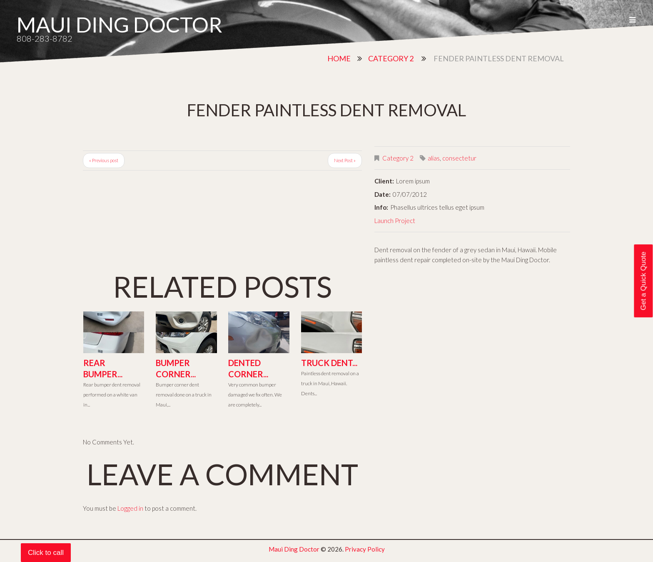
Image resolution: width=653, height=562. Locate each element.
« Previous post (103, 160)
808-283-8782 (44, 38)
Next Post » (345, 160)
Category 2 (391, 58)
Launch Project (394, 220)
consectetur (459, 158)
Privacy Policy (365, 549)
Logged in (130, 508)
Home (339, 58)
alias (434, 158)
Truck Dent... (329, 363)
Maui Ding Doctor (119, 24)
